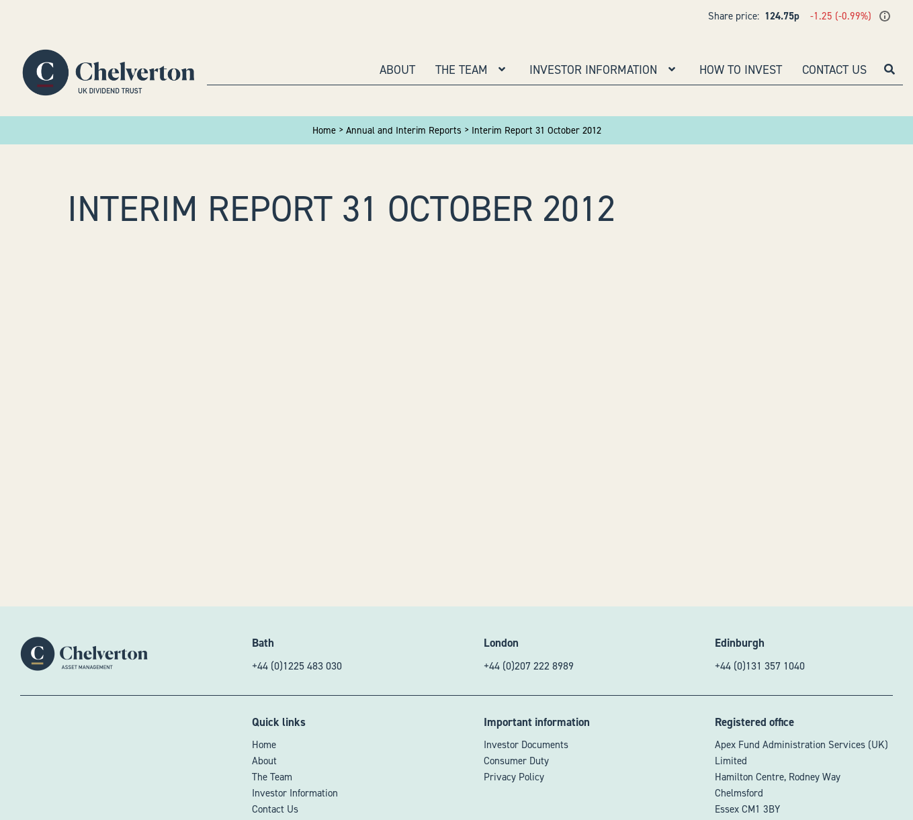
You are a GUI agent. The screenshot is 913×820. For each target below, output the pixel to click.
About (397, 70)
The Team (461, 70)
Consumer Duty (516, 761)
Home (264, 744)
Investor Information (593, 70)
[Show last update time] (885, 16)
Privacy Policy (514, 777)
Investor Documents (526, 744)
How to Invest (740, 70)
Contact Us (834, 70)
